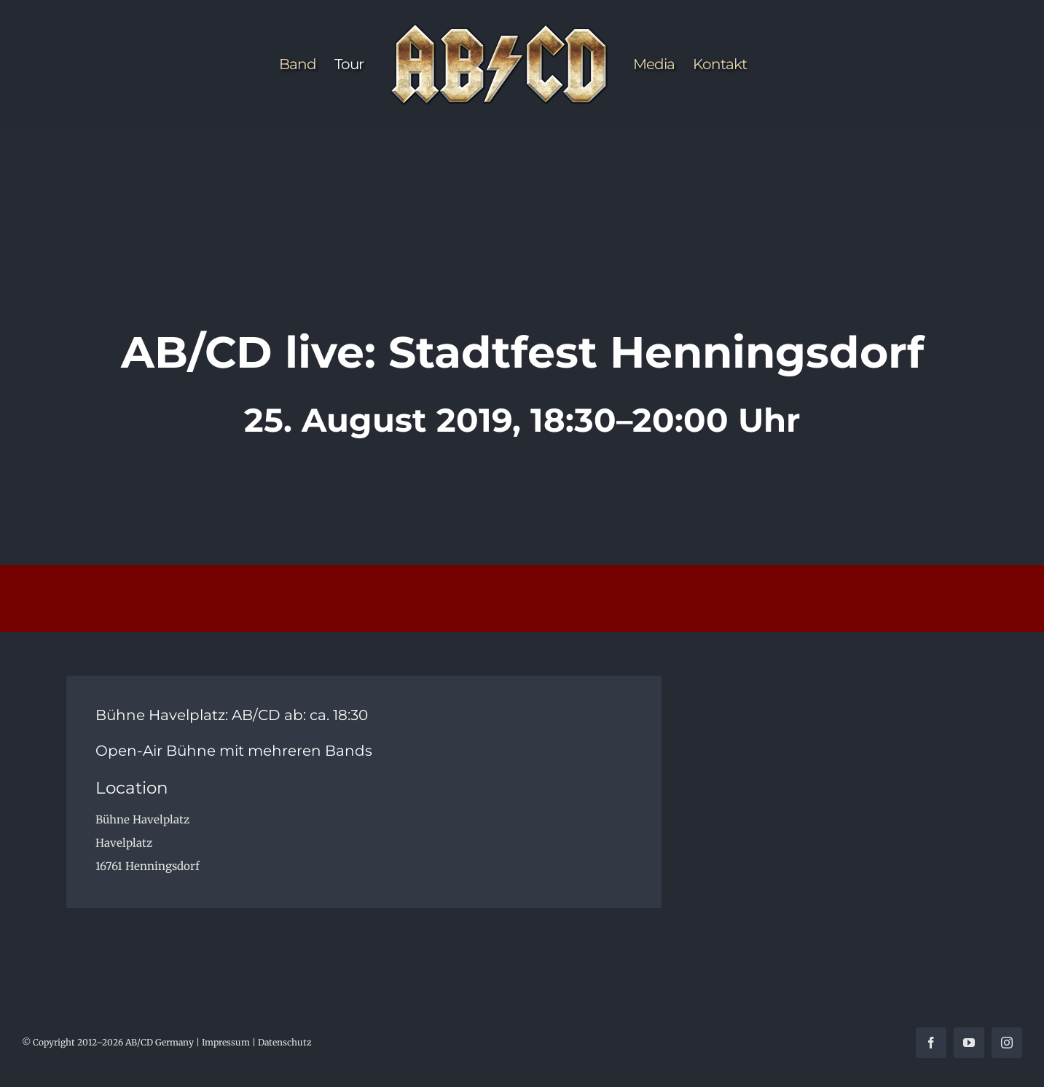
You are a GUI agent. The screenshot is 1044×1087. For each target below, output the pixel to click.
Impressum (226, 1042)
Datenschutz (285, 1042)
